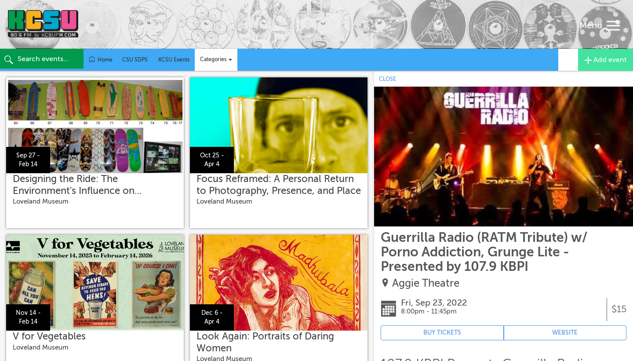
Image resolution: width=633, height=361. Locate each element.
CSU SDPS (135, 60)
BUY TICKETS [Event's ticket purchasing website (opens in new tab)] (442, 332)
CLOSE (387, 79)
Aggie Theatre (425, 283)
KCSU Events (173, 60)
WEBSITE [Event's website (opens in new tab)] (565, 332)
